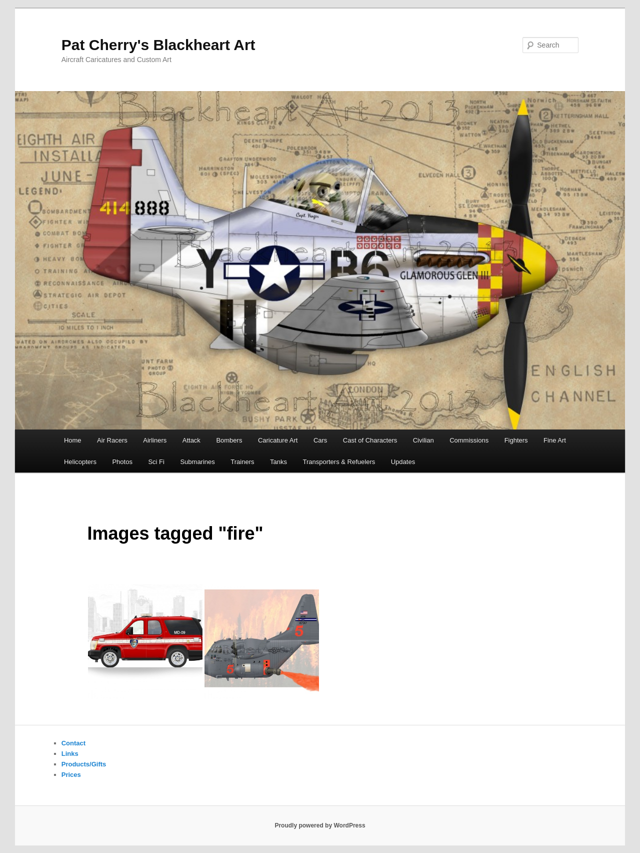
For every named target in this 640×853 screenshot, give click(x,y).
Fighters (516, 440)
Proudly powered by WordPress (319, 825)
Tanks (278, 462)
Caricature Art (278, 440)
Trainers (242, 462)
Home (73, 440)
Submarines (197, 462)
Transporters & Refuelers (338, 462)
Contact (74, 743)
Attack (191, 440)
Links (70, 753)
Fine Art (555, 440)
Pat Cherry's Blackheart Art (159, 45)
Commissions (469, 440)
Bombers (229, 440)
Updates (403, 462)
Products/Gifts (84, 764)
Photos (122, 462)
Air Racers (112, 440)
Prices (71, 774)
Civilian (423, 440)
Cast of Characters (370, 440)
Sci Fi (156, 462)
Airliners (154, 440)
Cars (320, 440)
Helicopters (80, 462)
